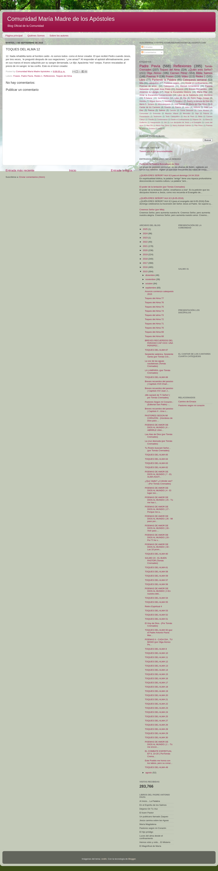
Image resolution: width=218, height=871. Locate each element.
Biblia (200, 116)
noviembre (150, 279)
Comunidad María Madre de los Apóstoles (61, 19)
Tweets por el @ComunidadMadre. (156, 151)
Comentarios (148, 52)
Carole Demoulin (186, 110)
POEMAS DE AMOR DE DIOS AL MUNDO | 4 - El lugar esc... (158, 490)
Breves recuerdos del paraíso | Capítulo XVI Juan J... (159, 389)
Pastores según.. (172, 83)
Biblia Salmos (204, 73)
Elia (184, 98)
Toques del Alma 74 (154, 311)
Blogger (132, 859)
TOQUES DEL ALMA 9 (156, 649)
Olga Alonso (154, 73)
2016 (145, 267)
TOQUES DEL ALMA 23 (156, 708)
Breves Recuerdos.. (198, 89)
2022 (145, 242)
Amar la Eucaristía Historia (177, 92)
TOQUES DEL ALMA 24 (156, 712)
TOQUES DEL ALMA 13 (156, 666)
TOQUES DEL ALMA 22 (156, 704)
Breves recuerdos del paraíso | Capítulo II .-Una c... (159, 409)
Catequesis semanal (195, 79)
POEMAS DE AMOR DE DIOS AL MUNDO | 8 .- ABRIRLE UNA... (157, 427)
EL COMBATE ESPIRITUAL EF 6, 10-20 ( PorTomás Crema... (158, 753)
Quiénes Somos (36, 35)
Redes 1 (38, 76)
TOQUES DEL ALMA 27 (156, 720)
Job (165, 122)
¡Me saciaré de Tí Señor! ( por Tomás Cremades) (157, 396)
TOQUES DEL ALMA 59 (156, 576)
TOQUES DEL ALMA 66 (156, 377)
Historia (196, 107)
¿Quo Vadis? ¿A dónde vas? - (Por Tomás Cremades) (158, 482)
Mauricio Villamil (171, 113)
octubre (149, 283)
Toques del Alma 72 (154, 319)
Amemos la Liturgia (149, 92)
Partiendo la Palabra (164, 79)
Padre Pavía (27, 76)
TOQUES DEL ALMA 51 (156, 619)
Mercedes (186, 113)
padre (160, 128)
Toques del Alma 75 (154, 307)
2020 (145, 250)
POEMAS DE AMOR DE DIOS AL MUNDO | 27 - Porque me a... (157, 509)
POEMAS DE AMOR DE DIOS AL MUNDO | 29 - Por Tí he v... (157, 537)
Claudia (151, 119)
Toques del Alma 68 (154, 336)
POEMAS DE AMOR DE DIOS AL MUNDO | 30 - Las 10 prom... (157, 547)
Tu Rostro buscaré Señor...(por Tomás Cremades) (158, 449)
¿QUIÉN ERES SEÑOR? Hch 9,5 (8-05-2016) (161, 198)
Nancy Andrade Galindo (182, 125)
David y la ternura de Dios (198, 101)
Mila (141, 83)
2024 (145, 233)
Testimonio (157, 116)
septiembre (151, 287)
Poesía (178, 107)
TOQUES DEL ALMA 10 (156, 653)
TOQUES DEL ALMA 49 (156, 767)
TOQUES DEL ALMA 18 (156, 687)
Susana (152, 128)
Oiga (197, 113)
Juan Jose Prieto (162, 89)
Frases (16, 76)
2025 (145, 229)
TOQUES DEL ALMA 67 (156, 350)
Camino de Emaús (187, 401)
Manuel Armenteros (189, 86)
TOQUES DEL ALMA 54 (156, 598)
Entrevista (157, 113)
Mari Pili (150, 125)
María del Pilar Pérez (198, 104)
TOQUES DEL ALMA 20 (156, 695)
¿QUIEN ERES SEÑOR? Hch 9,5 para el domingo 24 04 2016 (169, 175)
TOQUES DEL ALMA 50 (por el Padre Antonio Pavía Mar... (158, 632)
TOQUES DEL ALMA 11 (156, 657)
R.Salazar (148, 98)
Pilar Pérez (198, 125)
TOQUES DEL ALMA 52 (156, 615)
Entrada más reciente (20, 170)
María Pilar (202, 92)
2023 (145, 237)
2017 (145, 263)
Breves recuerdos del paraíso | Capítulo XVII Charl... (159, 382)
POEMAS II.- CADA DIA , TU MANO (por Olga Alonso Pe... (158, 642)
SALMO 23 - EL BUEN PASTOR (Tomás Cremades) (156, 560)
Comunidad (143, 113)
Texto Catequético (172, 116)
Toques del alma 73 (154, 315)
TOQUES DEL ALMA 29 (156, 733)
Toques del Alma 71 (154, 323)
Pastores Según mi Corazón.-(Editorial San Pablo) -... (159, 403)
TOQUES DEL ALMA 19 (156, 691)
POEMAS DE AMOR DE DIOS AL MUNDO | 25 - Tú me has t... (159, 500)
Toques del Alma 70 (154, 328)
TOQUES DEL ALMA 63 (156, 463)
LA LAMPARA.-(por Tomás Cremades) (157, 371)
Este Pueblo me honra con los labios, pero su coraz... (158, 761)
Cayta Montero (203, 110)
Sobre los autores (59, 35)
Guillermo (143, 122)
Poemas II (152, 76)
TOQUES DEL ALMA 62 (156, 467)
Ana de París (189, 116)
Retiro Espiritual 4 (153, 606)
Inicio (72, 170)
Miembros (208, 95)
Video (184, 76)
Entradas (147, 47)
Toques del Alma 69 (154, 332)
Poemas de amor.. (148, 86)
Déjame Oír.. (197, 119)
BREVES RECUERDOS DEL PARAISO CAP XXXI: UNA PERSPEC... (159, 343)
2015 (145, 271)
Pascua (151, 110)
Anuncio (180, 89)
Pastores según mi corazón (191, 405)
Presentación (144, 116)
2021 (145, 246)
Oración (167, 107)
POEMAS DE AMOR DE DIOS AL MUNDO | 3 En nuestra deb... (158, 591)
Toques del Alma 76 (154, 302)
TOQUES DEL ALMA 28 (156, 729)
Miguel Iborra (155, 101)
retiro (187, 107)
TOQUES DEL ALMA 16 (156, 678)
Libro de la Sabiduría (187, 95)
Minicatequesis (164, 104)
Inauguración (155, 122)
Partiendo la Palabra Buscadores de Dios (159, 164)
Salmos (162, 110)
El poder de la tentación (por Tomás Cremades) (162, 187)
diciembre (150, 275)
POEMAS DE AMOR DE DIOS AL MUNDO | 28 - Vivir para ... (157, 528)
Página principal (14, 35)
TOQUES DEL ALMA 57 (156, 580)
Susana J (179, 101)
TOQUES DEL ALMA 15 (156, 674)
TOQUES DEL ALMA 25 (156, 716)
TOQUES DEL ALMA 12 (156, 661)
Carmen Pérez (178, 73)
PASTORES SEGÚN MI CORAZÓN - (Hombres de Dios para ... (159, 418)
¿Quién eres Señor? (200, 69)
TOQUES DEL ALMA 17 (156, 682)
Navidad (168, 101)
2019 (145, 254)
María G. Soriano (146, 104)
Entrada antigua (121, 170)
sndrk (104, 859)
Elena (207, 119)
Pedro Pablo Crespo (200, 98)
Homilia (142, 101)
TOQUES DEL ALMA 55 (156, 602)
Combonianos (162, 119)
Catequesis (169, 86)
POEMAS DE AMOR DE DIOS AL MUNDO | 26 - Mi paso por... (159, 518)
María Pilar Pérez (162, 125)
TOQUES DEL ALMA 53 (156, 610)
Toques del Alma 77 (154, 298)
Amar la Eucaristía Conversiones (155, 95)
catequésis (153, 83)
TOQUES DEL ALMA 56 (156, 584)
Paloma (206, 113)
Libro (142, 79)
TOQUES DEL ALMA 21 (156, 699)
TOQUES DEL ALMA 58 (156, 571)
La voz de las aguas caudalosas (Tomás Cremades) (155, 363)
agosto (148, 772)
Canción (173, 110)
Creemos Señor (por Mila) (151, 209)
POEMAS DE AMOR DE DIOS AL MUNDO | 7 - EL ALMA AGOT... (158, 474)
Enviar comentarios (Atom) (32, 177)
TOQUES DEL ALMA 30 (156, 737)
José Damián (179, 104)
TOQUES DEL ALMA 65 (156, 454)
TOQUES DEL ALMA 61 (156, 567)
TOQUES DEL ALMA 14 (156, 670)
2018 (145, 259)
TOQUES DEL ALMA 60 (156, 554)
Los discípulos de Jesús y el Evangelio (185, 122)
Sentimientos (163, 98)
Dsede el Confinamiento (180, 119)
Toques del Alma (64, 76)
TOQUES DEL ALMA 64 (156, 459)
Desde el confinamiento (196, 83)
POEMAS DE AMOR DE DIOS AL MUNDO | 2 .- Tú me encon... (158, 744)
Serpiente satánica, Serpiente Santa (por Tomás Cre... (159, 355)
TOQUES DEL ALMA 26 (156, 725)
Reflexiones (49, 76)
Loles (176, 98)
